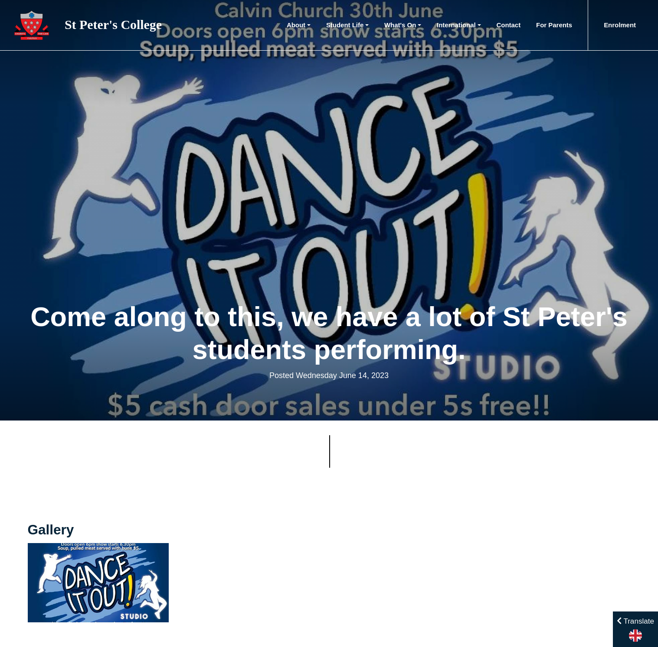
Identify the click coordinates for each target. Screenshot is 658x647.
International (456, 25)
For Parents (554, 25)
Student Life (344, 25)
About (296, 25)
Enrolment (620, 25)
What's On (400, 25)
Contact (509, 25)
